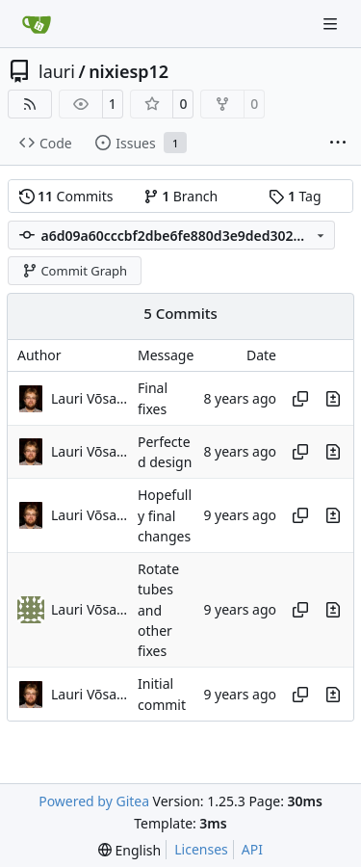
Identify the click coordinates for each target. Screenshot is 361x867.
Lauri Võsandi (89, 398)
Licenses (201, 849)
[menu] (129, 850)
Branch (181, 196)
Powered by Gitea (94, 801)
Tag (295, 196)
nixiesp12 (128, 71)
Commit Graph (74, 270)
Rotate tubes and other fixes (158, 610)
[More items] (337, 143)
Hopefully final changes (165, 516)
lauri (57, 71)
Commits (66, 196)
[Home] (37, 24)
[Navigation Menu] (332, 23)
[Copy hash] (300, 398)
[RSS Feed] (30, 104)
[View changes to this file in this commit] (333, 398)
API (252, 849)
